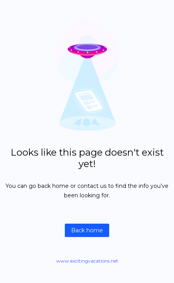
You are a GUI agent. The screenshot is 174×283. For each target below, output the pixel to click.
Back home (87, 230)
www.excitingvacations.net (87, 261)
